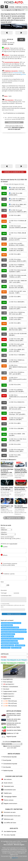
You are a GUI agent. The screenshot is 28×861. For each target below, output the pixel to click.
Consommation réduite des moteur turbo (11, 623)
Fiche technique (7, 682)
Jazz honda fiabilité (20, 645)
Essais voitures (8, 783)
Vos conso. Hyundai (9, 835)
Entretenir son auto (10, 812)
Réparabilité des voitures (7, 636)
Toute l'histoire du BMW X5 (8, 634)
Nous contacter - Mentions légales (14, 844)
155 (10, 703)
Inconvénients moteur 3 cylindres (9, 641)
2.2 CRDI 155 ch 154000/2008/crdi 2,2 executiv (17, 396)
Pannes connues (8, 800)
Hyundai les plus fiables (13, 727)
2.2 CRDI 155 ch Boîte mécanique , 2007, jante (15, 413)
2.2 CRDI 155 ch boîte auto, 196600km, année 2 (16, 450)
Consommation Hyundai (10, 763)
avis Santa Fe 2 (8, 684)
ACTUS (25, 7)
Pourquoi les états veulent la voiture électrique (12, 638)
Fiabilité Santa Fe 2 (8, 694)
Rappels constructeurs (10, 803)
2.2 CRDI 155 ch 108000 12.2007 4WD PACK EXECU (17, 329)
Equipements (7, 698)
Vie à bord (6, 689)
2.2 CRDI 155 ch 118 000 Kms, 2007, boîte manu (17, 313)
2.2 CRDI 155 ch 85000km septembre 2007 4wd (16, 390)
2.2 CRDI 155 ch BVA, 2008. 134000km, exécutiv (16, 339)
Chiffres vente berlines (7, 625)
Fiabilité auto (8, 793)
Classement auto (9, 786)
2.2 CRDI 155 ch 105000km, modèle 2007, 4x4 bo (16, 249)
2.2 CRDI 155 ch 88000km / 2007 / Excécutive (17, 199)
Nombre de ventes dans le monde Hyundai (14, 720)
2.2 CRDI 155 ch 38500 (15, 302)
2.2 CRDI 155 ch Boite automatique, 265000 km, (16, 260)
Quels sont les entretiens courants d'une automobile (14, 629)
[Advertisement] (14, 148)
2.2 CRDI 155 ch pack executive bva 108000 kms (16, 211)
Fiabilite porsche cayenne (8, 645)
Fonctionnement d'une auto (12, 816)
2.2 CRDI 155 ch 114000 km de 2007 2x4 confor (17, 408)
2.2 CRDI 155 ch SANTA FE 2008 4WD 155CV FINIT (17, 188)
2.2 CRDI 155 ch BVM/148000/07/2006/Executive (18, 366)
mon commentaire (14, 614)
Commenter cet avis (14, 122)
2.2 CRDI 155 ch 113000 (15, 355)
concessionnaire (17, 72)
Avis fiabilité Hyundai (10, 831)
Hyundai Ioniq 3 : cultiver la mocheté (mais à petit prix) (14, 715)
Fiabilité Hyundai (8, 770)
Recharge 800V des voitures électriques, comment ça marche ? (21, 471)
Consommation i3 (6, 647)
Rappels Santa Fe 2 (8, 696)
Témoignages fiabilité (10, 796)
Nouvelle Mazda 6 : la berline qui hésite (21, 488)
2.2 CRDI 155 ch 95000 (15, 402)
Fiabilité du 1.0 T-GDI (12, 733)
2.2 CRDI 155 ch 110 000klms (17, 220)
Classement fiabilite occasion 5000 (10, 643)
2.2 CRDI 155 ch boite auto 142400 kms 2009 (16, 418)
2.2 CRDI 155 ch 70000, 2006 (16, 233)
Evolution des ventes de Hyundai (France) (14, 724)
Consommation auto (10, 790)
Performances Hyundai (10, 757)
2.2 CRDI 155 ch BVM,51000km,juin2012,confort (18, 378)
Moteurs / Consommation (10, 686)
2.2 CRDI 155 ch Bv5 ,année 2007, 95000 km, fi (16, 345)
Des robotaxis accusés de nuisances (21, 506)
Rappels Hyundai (11, 736)
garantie (23, 74)
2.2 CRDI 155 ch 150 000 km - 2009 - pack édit (17, 373)
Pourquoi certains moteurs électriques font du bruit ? (14, 632)
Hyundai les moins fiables (14, 730)
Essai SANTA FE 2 (8, 679)
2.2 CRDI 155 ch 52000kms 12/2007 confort (16, 318)
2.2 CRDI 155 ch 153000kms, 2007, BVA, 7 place (16, 265)
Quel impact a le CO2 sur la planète (10, 627)
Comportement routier (10, 691)
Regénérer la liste (14, 518)
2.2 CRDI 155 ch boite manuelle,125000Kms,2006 (16, 226)
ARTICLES (19, 7)
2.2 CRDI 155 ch (13, 215)
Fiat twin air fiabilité (16, 647)
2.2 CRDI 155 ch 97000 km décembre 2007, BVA (16, 286)
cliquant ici (15, 858)
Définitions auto (8, 819)
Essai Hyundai (7, 760)
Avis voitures (8, 779)
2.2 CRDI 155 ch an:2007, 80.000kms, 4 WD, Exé (15, 244)
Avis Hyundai (7, 767)
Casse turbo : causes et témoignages (7, 488)
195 (10, 706)
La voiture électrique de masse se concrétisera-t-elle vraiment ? (7, 471)
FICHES (12, 7)
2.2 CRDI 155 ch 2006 (14, 428)
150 (10, 701)
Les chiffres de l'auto (10, 822)
